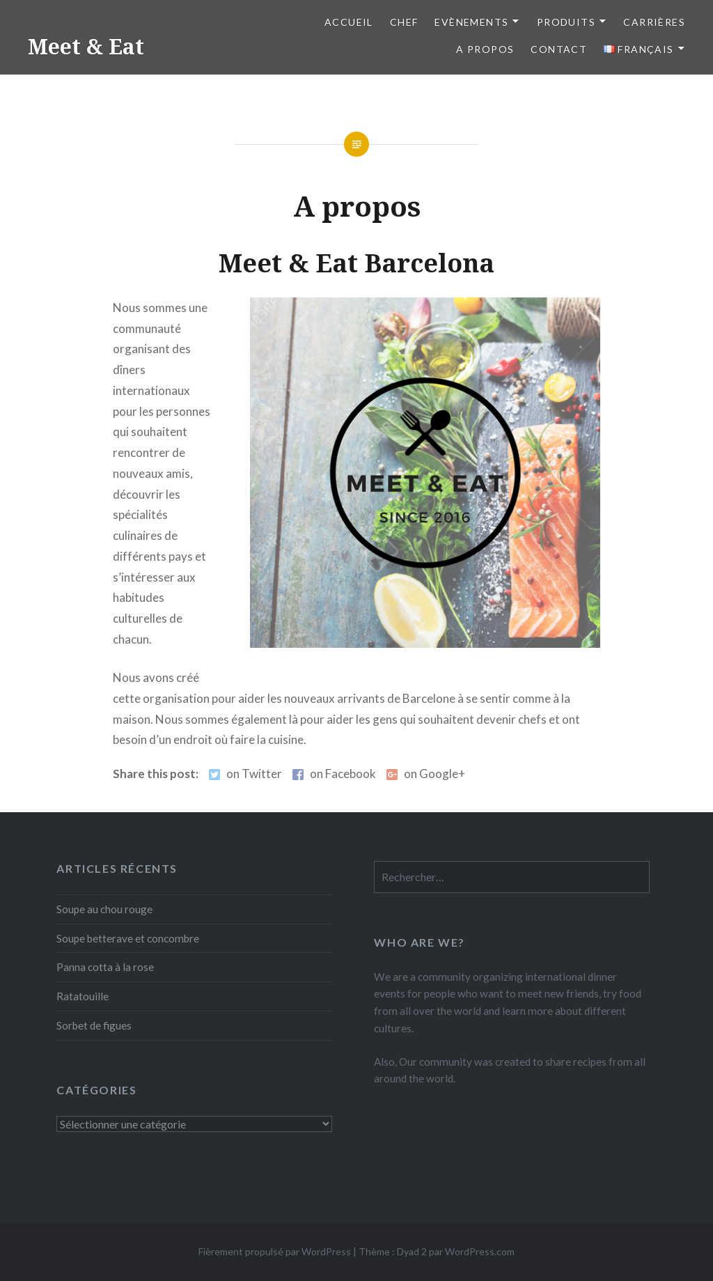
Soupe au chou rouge (104, 909)
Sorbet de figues (94, 1025)
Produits (566, 22)
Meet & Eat (86, 46)
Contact (559, 49)
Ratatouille (82, 996)
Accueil (348, 22)
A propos (485, 49)
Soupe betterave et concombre (127, 938)
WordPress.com (480, 1251)
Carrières (654, 22)
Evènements (471, 22)
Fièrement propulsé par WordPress (274, 1251)
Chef (404, 22)
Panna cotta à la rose (105, 967)
